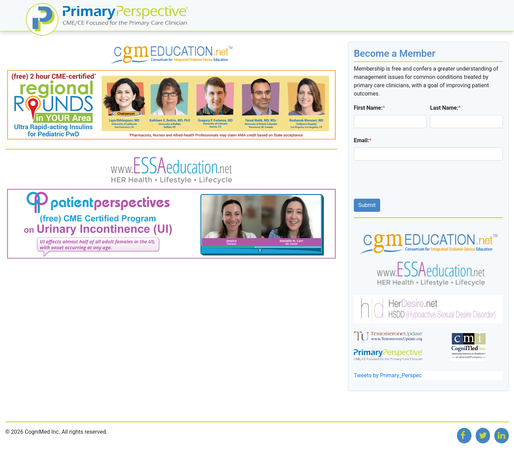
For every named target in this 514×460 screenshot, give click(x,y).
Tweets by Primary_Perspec (388, 375)
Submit (367, 205)
